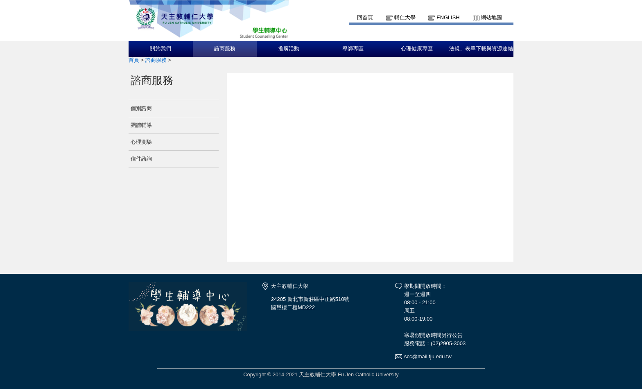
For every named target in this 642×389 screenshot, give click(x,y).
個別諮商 (141, 108)
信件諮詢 (141, 159)
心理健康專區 (417, 49)
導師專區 (353, 49)
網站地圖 (491, 17)
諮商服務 (224, 49)
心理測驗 (141, 142)
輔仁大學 (405, 17)
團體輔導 (141, 125)
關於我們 (160, 49)
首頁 (134, 60)
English (447, 17)
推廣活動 (288, 49)
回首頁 (365, 17)
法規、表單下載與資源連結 (481, 49)
